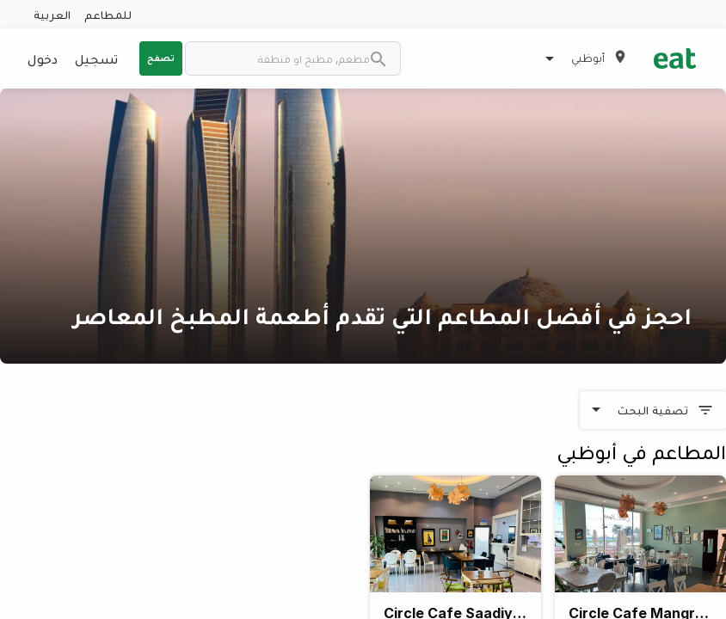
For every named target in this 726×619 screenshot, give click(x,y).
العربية (52, 14)
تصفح (161, 58)
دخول (43, 58)
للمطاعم (108, 14)
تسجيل (96, 58)
